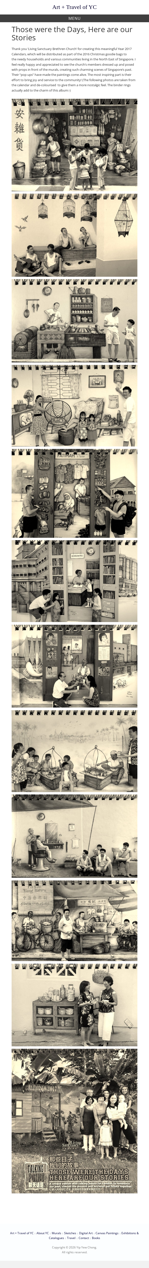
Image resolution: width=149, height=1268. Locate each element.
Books (96, 1238)
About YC (43, 1233)
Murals (56, 1233)
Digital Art (86, 1233)
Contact (84, 1238)
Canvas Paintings (107, 1233)
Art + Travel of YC (74, 7)
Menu (74, 18)
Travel (71, 1238)
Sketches (70, 1233)
